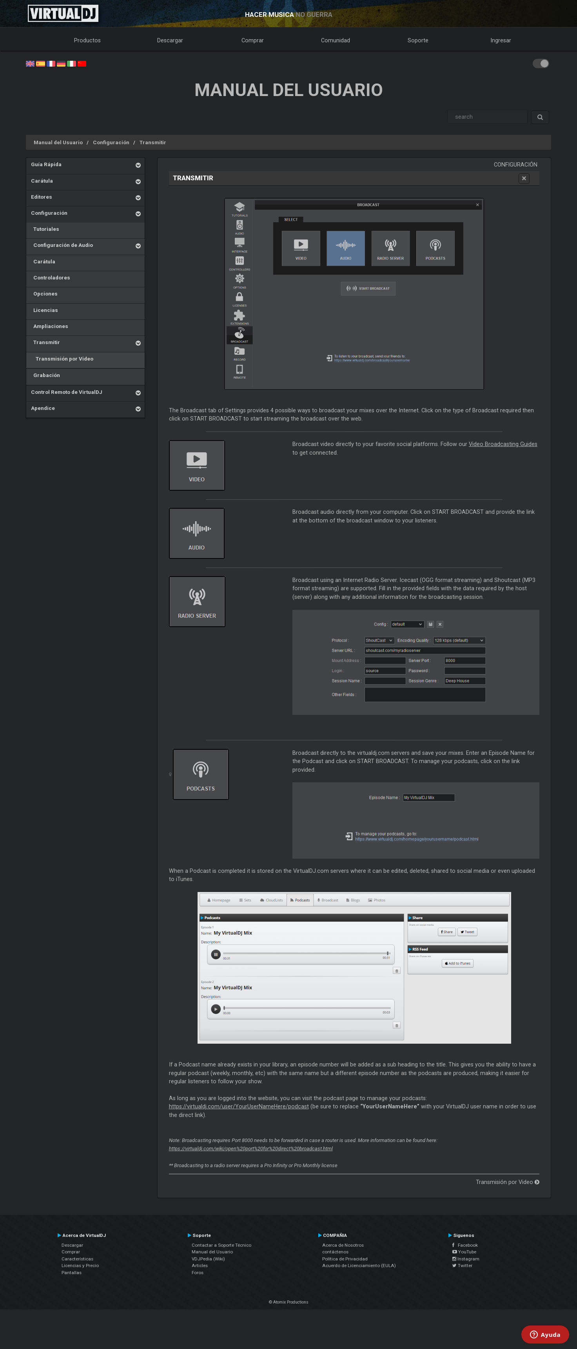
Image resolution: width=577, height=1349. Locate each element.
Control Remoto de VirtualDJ (66, 392)
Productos (87, 40)
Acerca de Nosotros (343, 1245)
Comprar (252, 40)
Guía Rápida (46, 164)
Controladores (50, 277)
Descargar (170, 40)
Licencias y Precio (80, 1265)
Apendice (43, 408)
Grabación (45, 375)
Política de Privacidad (345, 1259)
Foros (197, 1272)
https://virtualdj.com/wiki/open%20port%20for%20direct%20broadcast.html (251, 1148)
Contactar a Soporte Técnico (221, 1245)
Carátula (42, 181)
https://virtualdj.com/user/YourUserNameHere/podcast (239, 1106)
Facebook (465, 1245)
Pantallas (72, 1272)
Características (77, 1259)
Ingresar (501, 40)
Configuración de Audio (62, 245)
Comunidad (335, 40)
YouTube (464, 1252)
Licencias (44, 310)
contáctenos (335, 1252)
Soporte (418, 40)
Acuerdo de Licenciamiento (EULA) (359, 1265)
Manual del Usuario (58, 142)
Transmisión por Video (62, 358)
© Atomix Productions (288, 1302)
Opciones (44, 293)
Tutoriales (45, 229)
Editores (41, 197)
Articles (200, 1265)
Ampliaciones (49, 326)
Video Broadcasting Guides (503, 444)
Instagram (465, 1259)
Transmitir (153, 142)
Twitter (462, 1265)
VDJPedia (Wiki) (208, 1259)
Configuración (111, 142)
